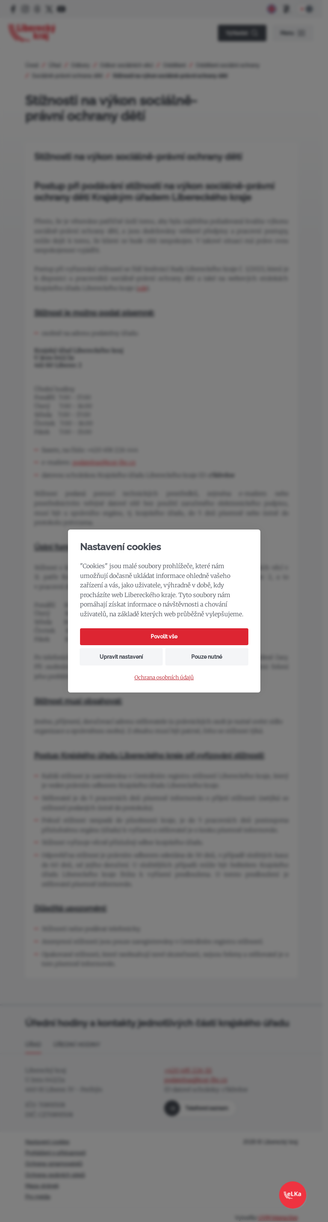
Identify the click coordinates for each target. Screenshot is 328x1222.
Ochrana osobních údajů (164, 677)
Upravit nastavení (121, 657)
